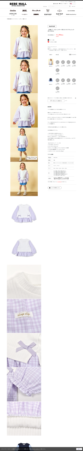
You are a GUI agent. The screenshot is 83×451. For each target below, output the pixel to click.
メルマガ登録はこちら (55, 187)
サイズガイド (59, 181)
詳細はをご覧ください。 (37, 449)
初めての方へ (73, 6)
